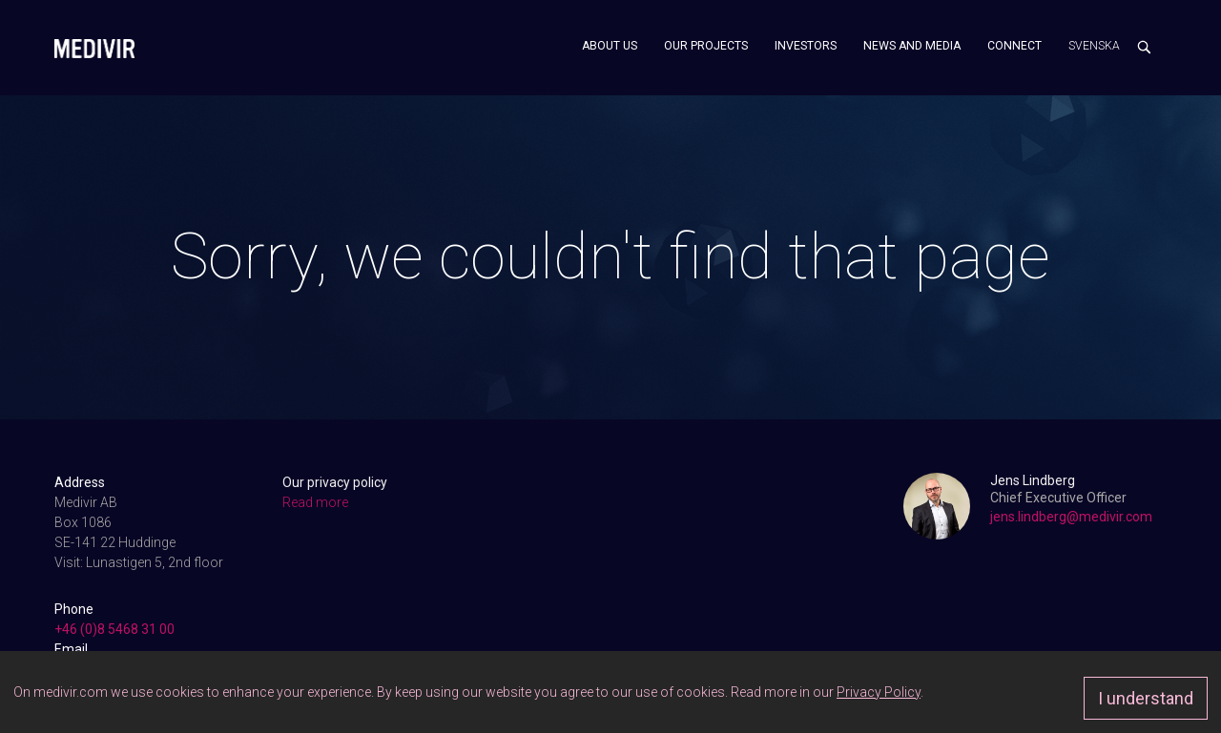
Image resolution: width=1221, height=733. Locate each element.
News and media (912, 45)
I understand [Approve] (1145, 698)
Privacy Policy (879, 692)
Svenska (1094, 45)
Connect (1014, 45)
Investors (806, 45)
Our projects (706, 45)
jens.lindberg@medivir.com (1071, 516)
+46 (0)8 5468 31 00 (114, 629)
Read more (315, 502)
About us (609, 45)
